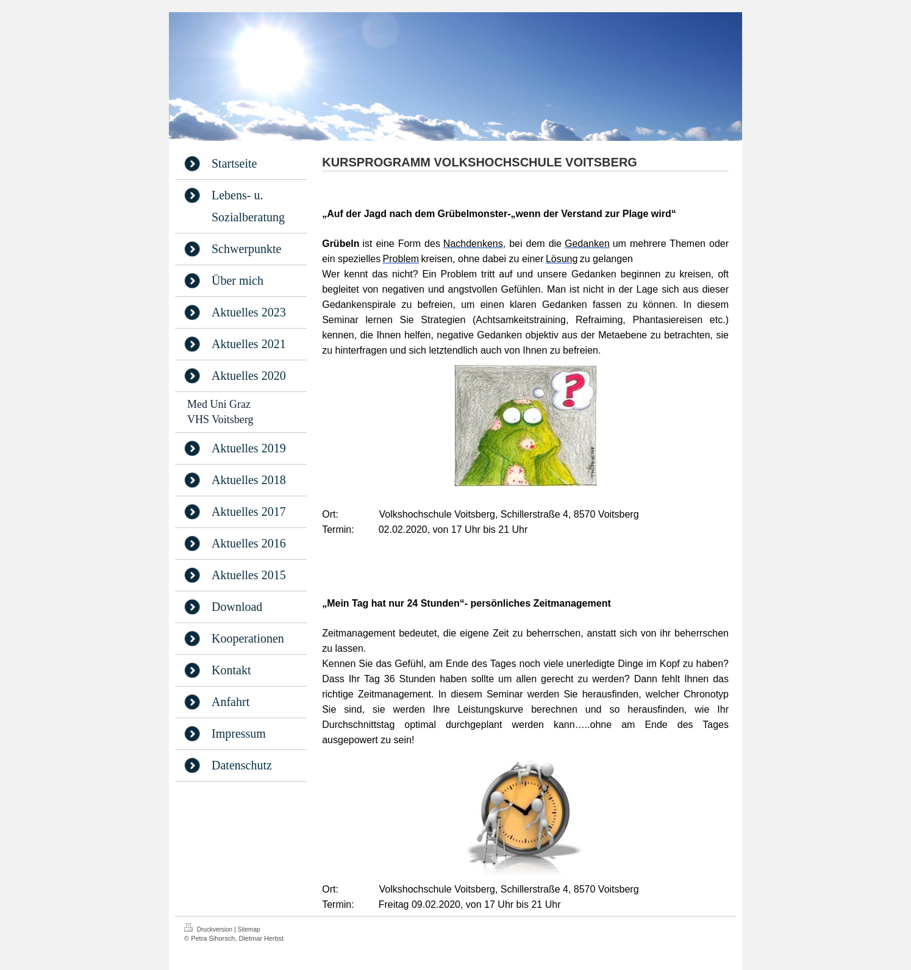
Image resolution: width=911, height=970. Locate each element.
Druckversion (209, 928)
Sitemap (249, 929)
